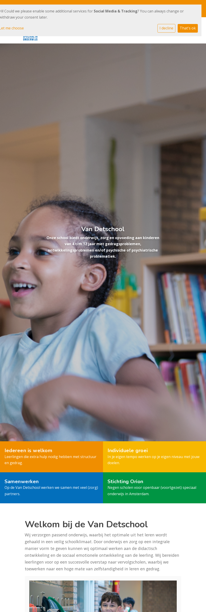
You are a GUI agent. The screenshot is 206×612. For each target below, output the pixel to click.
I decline (166, 28)
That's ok (188, 28)
